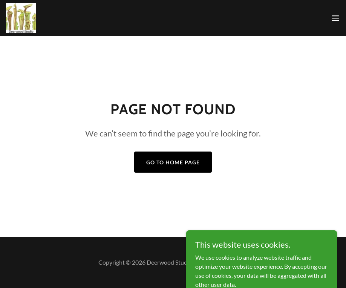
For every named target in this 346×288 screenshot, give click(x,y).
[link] (21, 18)
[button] (335, 18)
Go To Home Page (173, 162)
